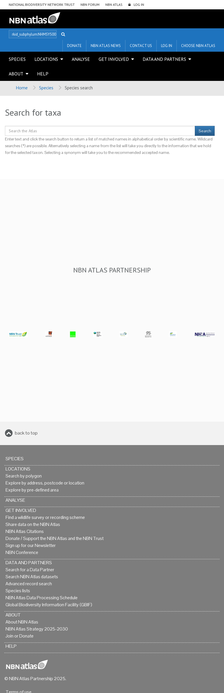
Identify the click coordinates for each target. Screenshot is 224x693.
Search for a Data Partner (30, 570)
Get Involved (114, 59)
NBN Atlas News (106, 45)
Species (17, 59)
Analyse (81, 59)
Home (22, 88)
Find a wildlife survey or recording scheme (45, 517)
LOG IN (139, 4)
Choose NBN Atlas (198, 45)
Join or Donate (20, 636)
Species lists (18, 591)
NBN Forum (89, 4)
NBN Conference (22, 552)
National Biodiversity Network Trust (42, 4)
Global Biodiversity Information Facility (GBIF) (49, 605)
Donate (74, 45)
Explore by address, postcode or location (45, 483)
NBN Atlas (114, 4)
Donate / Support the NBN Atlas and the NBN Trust (55, 538)
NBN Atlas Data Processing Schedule (42, 598)
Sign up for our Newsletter (31, 545)
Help (42, 74)
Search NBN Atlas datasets (32, 577)
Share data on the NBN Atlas (33, 524)
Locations (46, 59)
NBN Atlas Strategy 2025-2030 (37, 629)
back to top (26, 433)
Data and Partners (164, 59)
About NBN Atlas (22, 622)
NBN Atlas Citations (25, 531)
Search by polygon (24, 476)
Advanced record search (29, 584)
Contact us (141, 45)
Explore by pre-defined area (32, 490)
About (16, 74)
